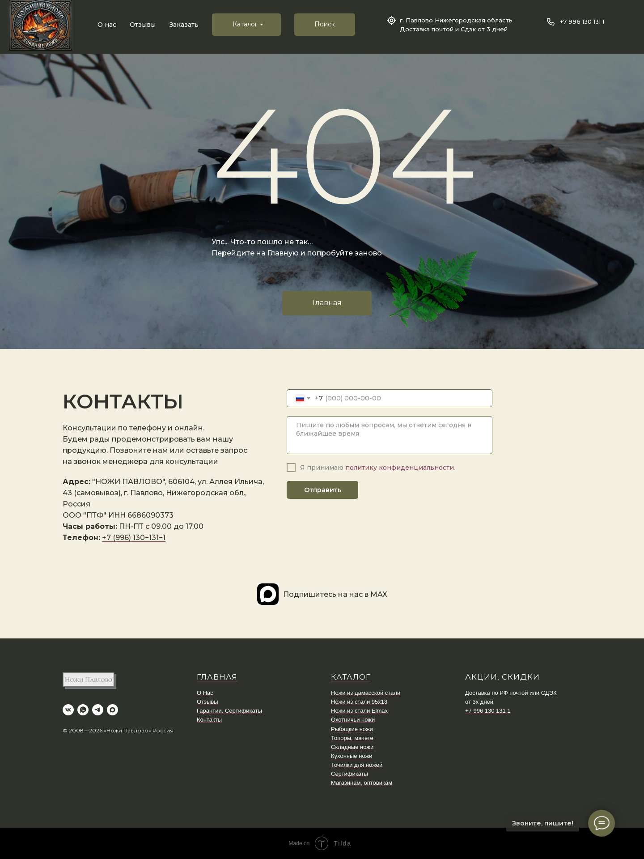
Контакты (209, 719)
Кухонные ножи (351, 756)
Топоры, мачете (352, 738)
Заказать (184, 25)
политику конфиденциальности (399, 468)
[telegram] (97, 709)
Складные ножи (352, 747)
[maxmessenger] (112, 709)
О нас (106, 25)
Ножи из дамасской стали (365, 692)
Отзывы (143, 25)
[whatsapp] (83, 709)
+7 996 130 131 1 (582, 21)
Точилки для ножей (356, 764)
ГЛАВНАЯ (217, 676)
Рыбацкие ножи (352, 729)
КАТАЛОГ (351, 676)
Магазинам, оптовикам (361, 782)
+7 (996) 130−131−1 (133, 537)
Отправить (322, 490)
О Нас (205, 692)
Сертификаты (349, 773)
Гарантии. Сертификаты (229, 710)
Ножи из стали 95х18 (359, 701)
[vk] (68, 709)
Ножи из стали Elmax (359, 710)
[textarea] (389, 435)
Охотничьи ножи (353, 719)
